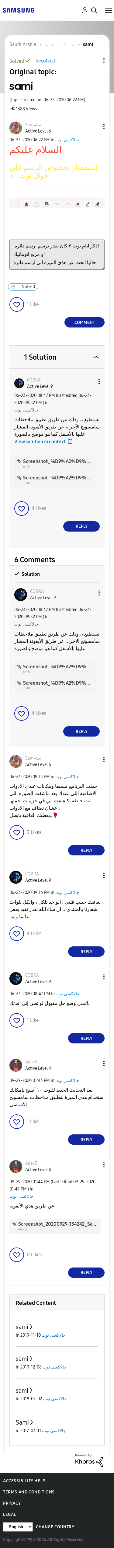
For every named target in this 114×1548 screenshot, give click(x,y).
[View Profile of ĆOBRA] (34, 380)
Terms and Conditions (29, 1492)
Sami (22, 1422)
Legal (9, 1514)
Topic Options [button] (94, 60)
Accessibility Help (24, 1480)
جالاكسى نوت (67, 140)
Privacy (12, 1503)
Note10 (28, 286)
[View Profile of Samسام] (33, 124)
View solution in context (40, 442)
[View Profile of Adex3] (31, 1062)
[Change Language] (18, 1527)
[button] (94, 126)
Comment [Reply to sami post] (84, 322)
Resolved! (46, 61)
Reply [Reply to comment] (82, 526)
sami (22, 1327)
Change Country (55, 1527)
